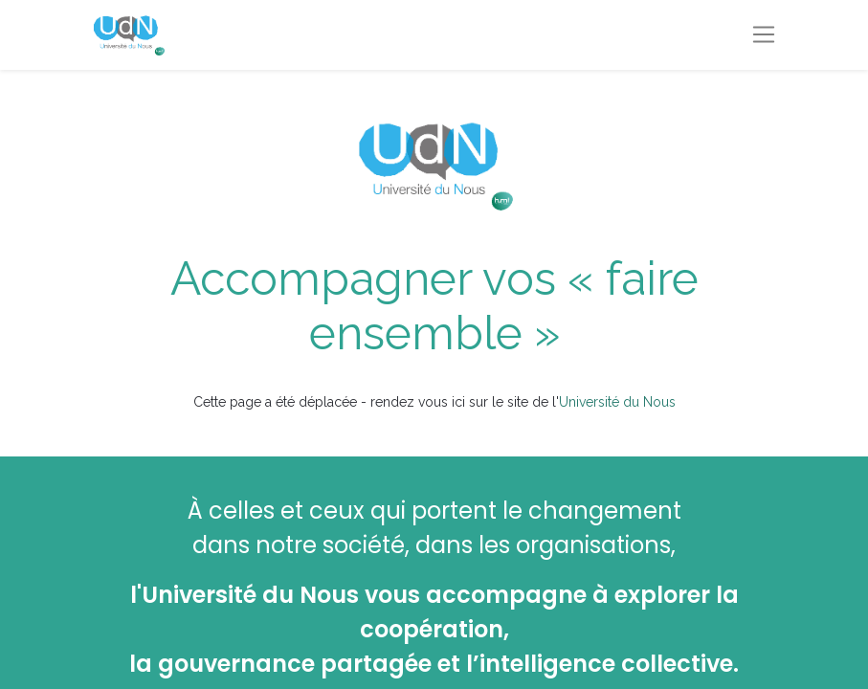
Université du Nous (617, 402)
